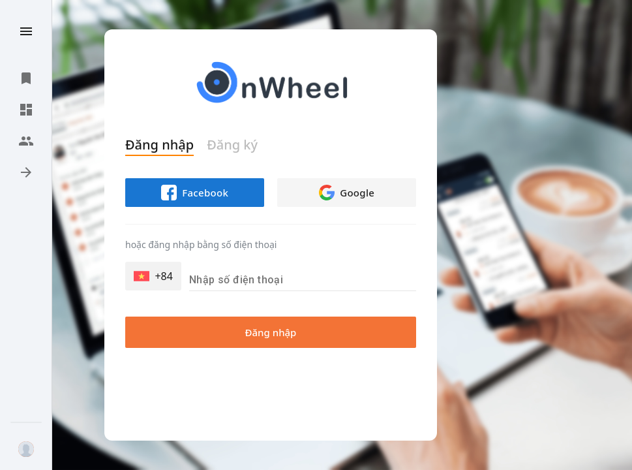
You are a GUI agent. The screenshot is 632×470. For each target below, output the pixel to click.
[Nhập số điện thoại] (302, 280)
